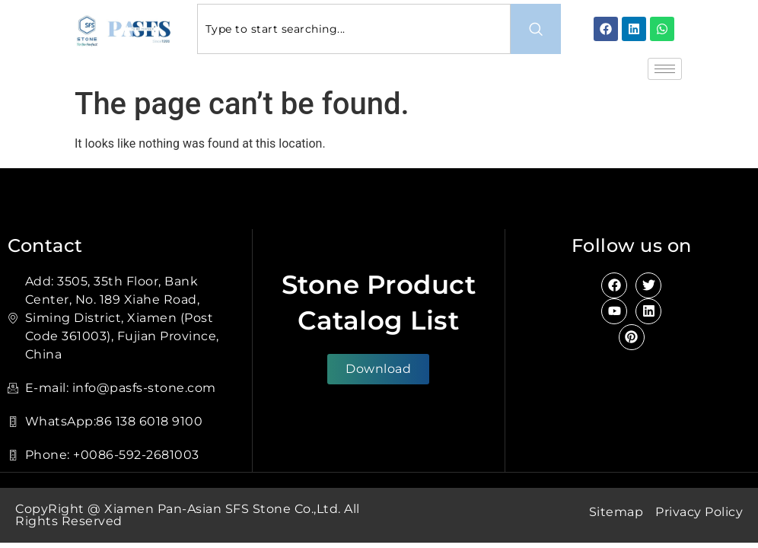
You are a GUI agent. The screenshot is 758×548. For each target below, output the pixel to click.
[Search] (536, 29)
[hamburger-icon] (665, 69)
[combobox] (354, 29)
